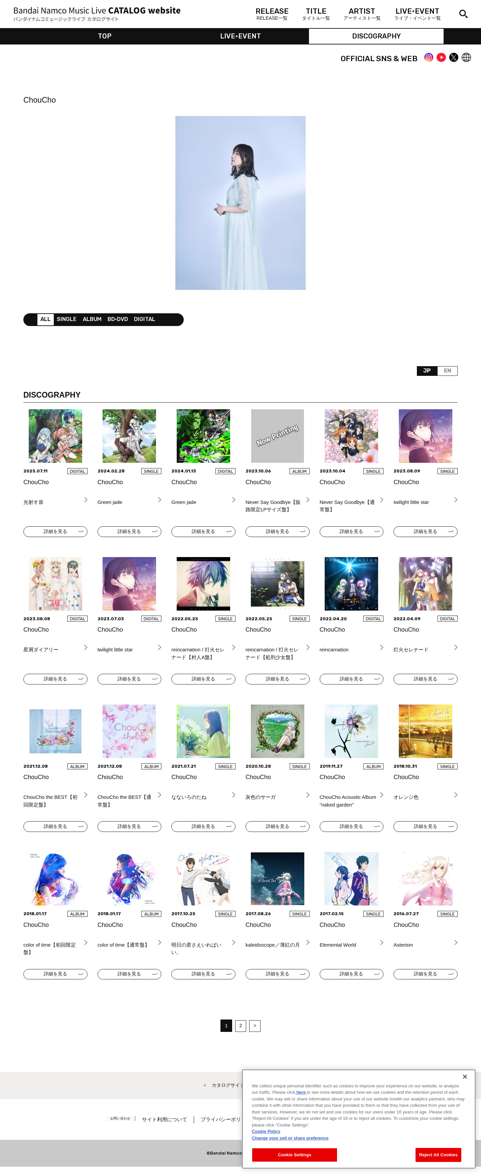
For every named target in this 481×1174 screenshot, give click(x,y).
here (301, 1092)
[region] (359, 1119)
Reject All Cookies (438, 1154)
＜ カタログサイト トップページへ (240, 1092)
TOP (104, 36)
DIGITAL (152, 321)
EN (447, 374)
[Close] (465, 1076)
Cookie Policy (266, 1131)
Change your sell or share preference (290, 1138)
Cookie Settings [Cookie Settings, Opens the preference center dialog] (294, 1154)
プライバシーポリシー (233, 1127)
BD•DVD (123, 321)
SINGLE (68, 321)
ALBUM (96, 321)
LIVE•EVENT (240, 36)
